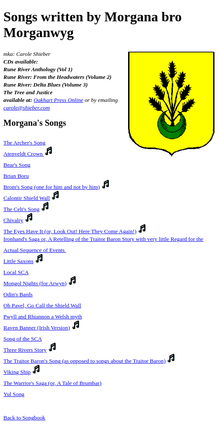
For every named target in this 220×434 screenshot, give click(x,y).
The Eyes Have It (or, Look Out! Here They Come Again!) (70, 231)
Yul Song (13, 394)
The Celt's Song (21, 209)
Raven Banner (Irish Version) (36, 327)
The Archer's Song (24, 142)
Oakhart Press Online (58, 100)
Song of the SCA (22, 339)
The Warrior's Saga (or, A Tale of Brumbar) (52, 383)
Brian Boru (16, 176)
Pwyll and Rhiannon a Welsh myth (42, 316)
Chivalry (13, 220)
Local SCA (16, 272)
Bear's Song (16, 165)
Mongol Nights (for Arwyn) (34, 283)
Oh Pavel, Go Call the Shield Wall (42, 305)
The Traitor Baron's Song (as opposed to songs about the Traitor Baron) (84, 361)
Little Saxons (18, 261)
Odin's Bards (18, 294)
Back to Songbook (24, 417)
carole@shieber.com (26, 107)
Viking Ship (17, 372)
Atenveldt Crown (23, 153)
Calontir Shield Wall (26, 198)
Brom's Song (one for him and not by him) (51, 187)
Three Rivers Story (24, 350)
